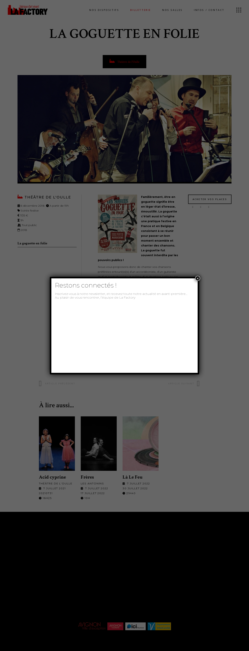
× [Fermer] (197, 278)
